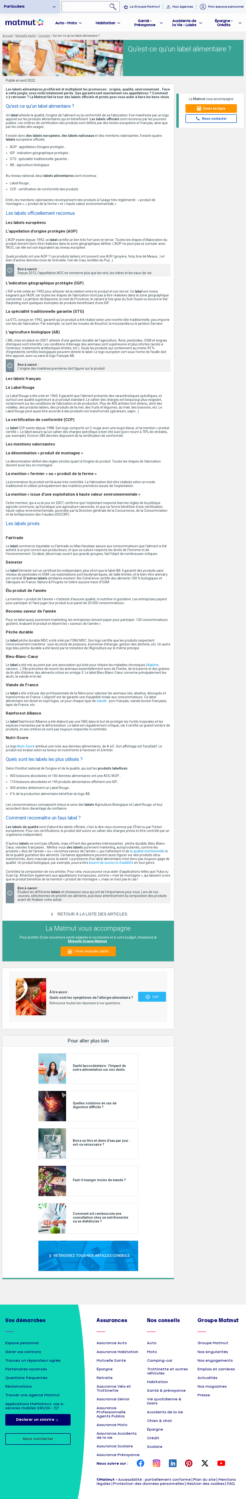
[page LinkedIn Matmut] (173, 1463)
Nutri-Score (26, 746)
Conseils (44, 35)
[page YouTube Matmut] (221, 1463)
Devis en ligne (214, 108)
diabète (153, 665)
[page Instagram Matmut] (156, 1463)
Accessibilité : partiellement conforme (154, 1480)
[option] (30, 6)
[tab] (69, 22)
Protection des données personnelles (148, 1484)
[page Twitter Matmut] (205, 1463)
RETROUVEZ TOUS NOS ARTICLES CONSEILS (91, 1255)
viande (101, 701)
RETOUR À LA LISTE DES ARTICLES (92, 914)
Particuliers (14, 7)
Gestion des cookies (205, 1484)
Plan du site (204, 1480)
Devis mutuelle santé (91, 951)
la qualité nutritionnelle (146, 851)
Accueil (7, 35)
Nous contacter (214, 118)
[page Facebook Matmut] (140, 1463)
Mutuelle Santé (25, 35)
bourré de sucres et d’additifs (110, 863)
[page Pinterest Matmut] (189, 1463)
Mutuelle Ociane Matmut (87, 941)
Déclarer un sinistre (38, 1419)
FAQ (231, 1484)
